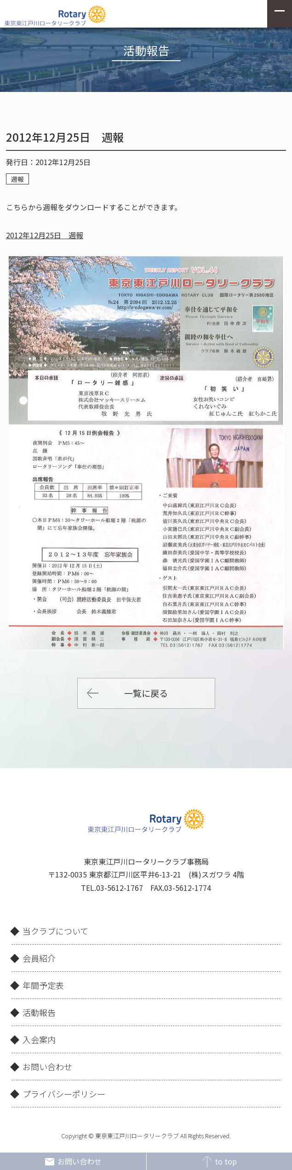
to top (219, 1161)
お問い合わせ (73, 1161)
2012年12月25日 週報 (44, 235)
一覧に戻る (146, 693)
